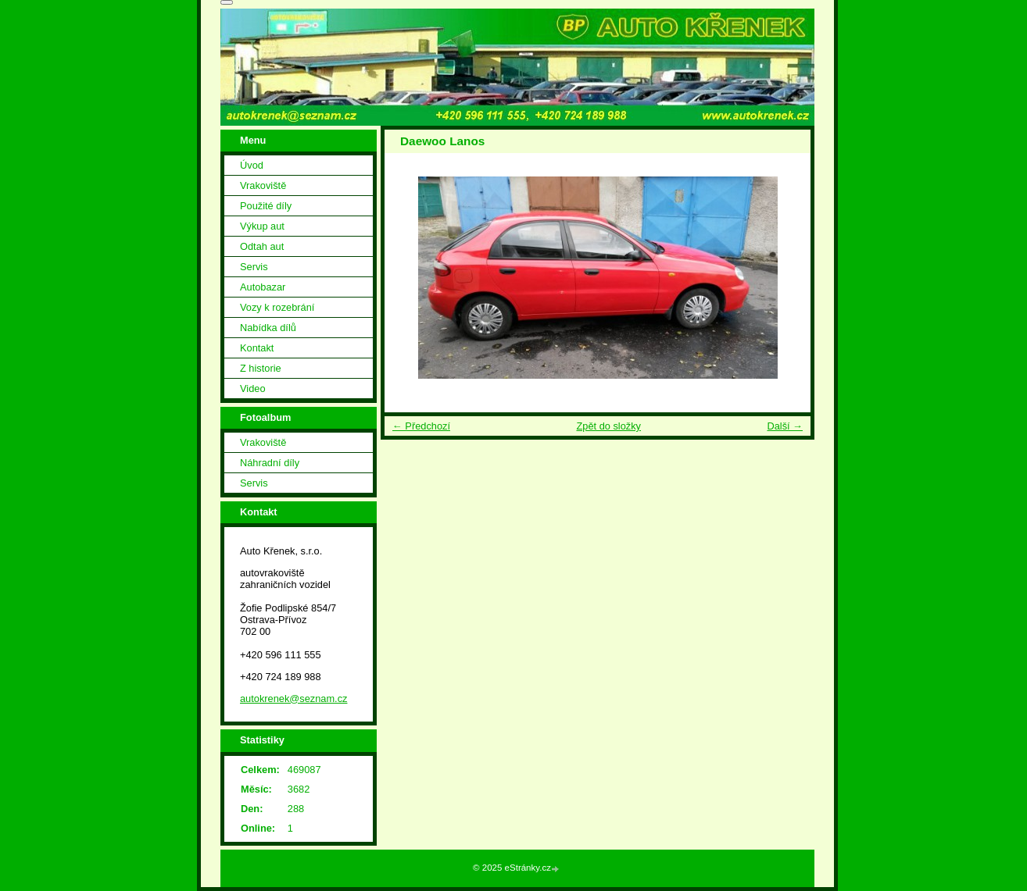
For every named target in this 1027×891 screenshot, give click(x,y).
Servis (254, 267)
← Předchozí (421, 426)
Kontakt (257, 348)
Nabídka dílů (268, 327)
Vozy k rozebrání (277, 307)
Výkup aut (262, 226)
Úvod (251, 165)
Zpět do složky (608, 426)
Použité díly (266, 206)
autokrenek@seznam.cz (293, 698)
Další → (785, 426)
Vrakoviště (263, 185)
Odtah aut (262, 246)
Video (253, 388)
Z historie (260, 368)
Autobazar (262, 287)
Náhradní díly (269, 463)
